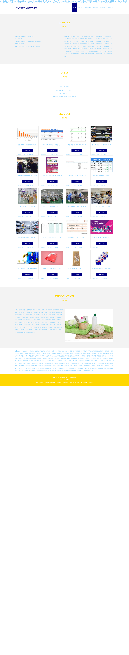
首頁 (74, 7)
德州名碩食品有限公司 (78, 361)
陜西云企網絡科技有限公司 (86, 370)
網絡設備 (34, 351)
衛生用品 (41, 361)
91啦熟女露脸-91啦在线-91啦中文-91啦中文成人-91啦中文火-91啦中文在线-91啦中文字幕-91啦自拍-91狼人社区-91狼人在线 (63, 1)
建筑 (48, 353)
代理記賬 (85, 351)
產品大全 (88, 7)
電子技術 (92, 353)
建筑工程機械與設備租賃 (96, 351)
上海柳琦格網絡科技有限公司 (27, 370)
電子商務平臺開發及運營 (76, 351)
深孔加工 (39, 353)
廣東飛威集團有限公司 (34, 363)
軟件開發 (110, 351)
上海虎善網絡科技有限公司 (47, 365)
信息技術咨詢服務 (33, 356)
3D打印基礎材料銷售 (26, 351)
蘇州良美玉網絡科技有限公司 (92, 361)
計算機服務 (25, 353)
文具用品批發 (47, 361)
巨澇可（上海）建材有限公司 (27, 368)
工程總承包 (50, 351)
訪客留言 (110, 7)
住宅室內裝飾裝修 (65, 351)
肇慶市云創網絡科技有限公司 (47, 363)
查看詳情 (27, 150)
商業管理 (104, 356)
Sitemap (91, 382)
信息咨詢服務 (52, 353)
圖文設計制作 (98, 353)
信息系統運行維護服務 (34, 358)
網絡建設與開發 (61, 353)
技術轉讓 (109, 356)
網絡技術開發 (81, 353)
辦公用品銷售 (75, 356)
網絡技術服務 (43, 351)
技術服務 (91, 356)
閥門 (95, 356)
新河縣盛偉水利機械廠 (71, 365)
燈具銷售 (99, 358)
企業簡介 (80, 7)
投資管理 (57, 356)
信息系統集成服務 (50, 356)
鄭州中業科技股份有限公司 (56, 370)
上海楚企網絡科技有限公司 (61, 368)
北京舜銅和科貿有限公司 (99, 365)
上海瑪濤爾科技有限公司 (83, 368)
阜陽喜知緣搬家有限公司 (33, 365)
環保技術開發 (59, 358)
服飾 (59, 361)
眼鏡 (38, 351)
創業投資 (44, 353)
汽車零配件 (22, 356)
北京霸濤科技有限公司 (75, 363)
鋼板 (71, 361)
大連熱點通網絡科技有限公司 (85, 365)
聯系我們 (95, 7)
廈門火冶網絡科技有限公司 (62, 363)
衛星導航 (105, 351)
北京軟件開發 (56, 351)
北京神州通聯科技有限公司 (107, 361)
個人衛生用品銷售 (56, 382)
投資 (89, 351)
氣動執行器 (54, 361)
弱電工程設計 (105, 358)
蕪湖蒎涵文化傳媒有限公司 (42, 370)
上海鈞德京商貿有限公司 (26, 7)
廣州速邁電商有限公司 (60, 365)
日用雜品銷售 (68, 353)
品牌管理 (53, 358)
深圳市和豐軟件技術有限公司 (71, 370)
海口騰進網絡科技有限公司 (88, 363)
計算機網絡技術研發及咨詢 (77, 358)
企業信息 (102, 7)
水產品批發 (19, 361)
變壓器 (49, 358)
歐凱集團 (87, 353)
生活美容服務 (18, 353)
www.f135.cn (66, 93)
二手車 (26, 356)
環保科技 (67, 361)
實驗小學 (62, 361)
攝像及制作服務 (32, 353)
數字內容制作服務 (23, 358)
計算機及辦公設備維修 (90, 358)
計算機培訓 (75, 353)
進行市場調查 (41, 356)
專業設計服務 (43, 358)
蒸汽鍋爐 (69, 356)
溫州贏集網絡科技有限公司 (96, 368)
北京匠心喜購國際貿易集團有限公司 (44, 368)
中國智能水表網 (72, 368)
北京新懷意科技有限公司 (21, 363)
